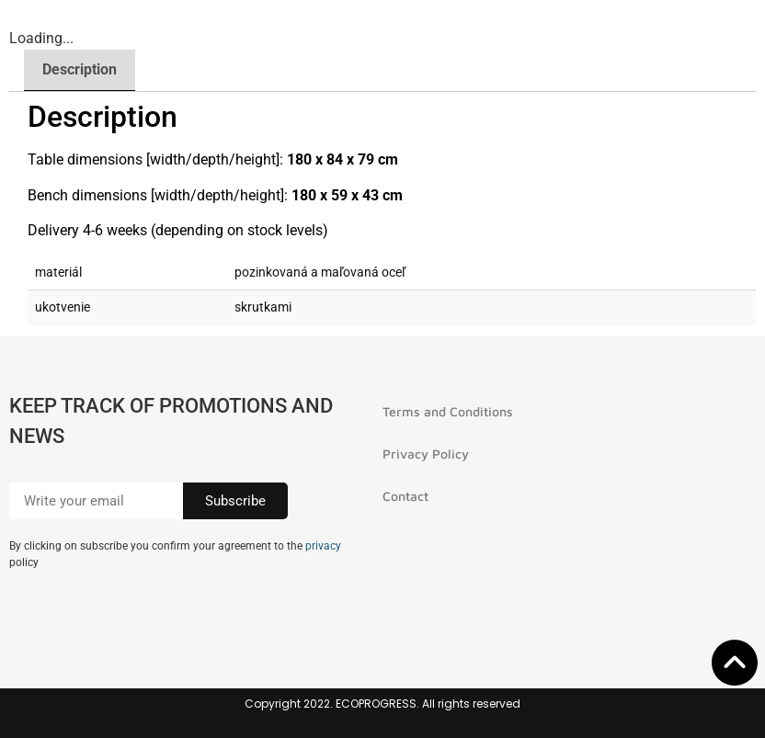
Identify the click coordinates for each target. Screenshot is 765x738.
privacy (323, 545)
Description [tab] (79, 69)
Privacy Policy (425, 453)
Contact (405, 496)
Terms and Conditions (447, 411)
